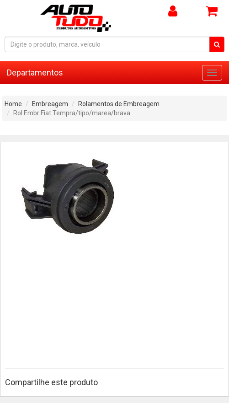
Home (13, 103)
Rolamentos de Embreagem (119, 103)
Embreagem (50, 103)
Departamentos (35, 72)
